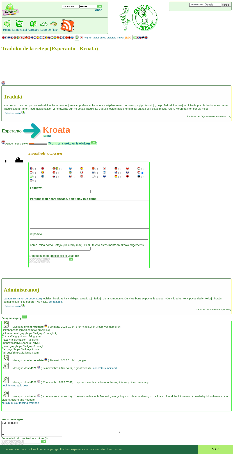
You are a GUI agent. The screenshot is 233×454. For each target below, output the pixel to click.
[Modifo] (47, 136)
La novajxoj (19, 29)
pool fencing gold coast (15, 390)
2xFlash (53, 29)
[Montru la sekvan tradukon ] (72, 143)
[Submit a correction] (15, 113)
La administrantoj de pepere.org (23, 303)
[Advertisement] (191, 17)
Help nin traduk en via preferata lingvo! (104, 37)
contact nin (55, 307)
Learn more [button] (114, 449)
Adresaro (33, 29)
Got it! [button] (215, 449)
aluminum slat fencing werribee (20, 408)
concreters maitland (105, 373)
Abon (98, 10)
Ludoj (43, 29)
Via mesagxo (68, 434)
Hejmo (7, 29)
